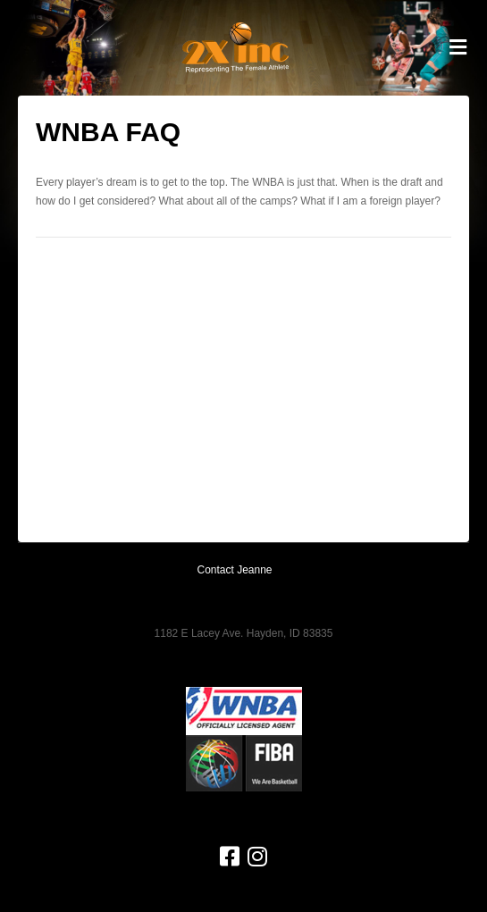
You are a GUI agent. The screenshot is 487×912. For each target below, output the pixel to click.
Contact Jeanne (234, 570)
